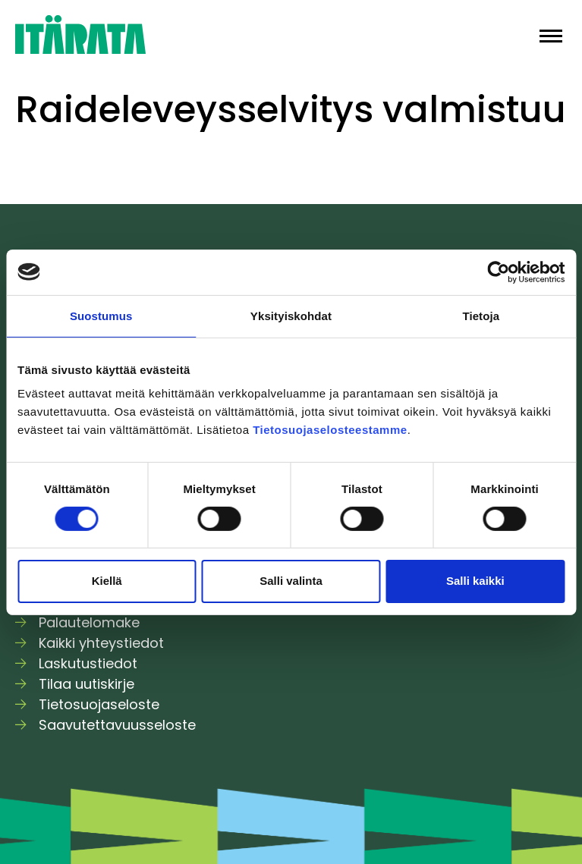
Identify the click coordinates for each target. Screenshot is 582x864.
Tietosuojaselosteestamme (330, 429)
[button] (551, 34)
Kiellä (107, 580)
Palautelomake (89, 622)
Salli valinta (291, 580)
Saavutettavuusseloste (117, 724)
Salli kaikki (475, 580)
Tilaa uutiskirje (86, 683)
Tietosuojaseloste (99, 704)
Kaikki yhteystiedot (101, 642)
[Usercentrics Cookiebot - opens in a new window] (498, 271)
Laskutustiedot (88, 663)
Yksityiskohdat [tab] (291, 315)
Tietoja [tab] (480, 315)
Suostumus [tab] (101, 315)
